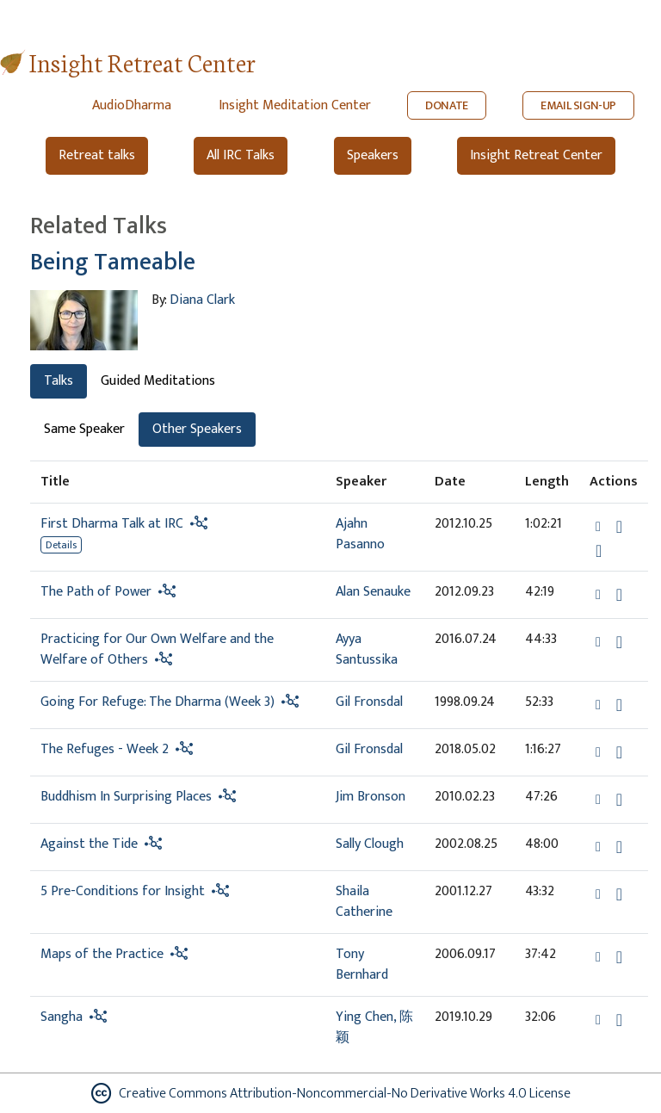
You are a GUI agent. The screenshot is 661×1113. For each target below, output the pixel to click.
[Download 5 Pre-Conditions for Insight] (619, 894)
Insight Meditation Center (295, 105)
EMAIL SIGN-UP (578, 105)
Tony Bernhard (362, 964)
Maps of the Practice (102, 954)
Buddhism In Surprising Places (126, 796)
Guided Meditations (158, 381)
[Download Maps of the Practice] (619, 957)
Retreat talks (97, 155)
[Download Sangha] (619, 1020)
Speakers (372, 155)
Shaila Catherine (364, 902)
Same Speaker (84, 429)
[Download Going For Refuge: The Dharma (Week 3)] (619, 705)
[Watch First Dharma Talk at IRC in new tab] (599, 551)
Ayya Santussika (367, 649)
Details (61, 544)
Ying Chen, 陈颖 (374, 1027)
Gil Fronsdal (369, 702)
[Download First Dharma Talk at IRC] (619, 527)
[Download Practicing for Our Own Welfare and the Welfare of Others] (619, 642)
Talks (58, 381)
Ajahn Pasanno (360, 534)
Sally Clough (370, 844)
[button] (600, 526)
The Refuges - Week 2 (104, 749)
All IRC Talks (241, 155)
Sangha (61, 1017)
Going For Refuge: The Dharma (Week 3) (157, 702)
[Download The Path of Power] (619, 595)
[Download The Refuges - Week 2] (619, 752)
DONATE (446, 105)
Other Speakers (197, 429)
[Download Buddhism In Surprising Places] (619, 800)
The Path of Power (95, 591)
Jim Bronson (370, 796)
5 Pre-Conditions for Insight (122, 891)
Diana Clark (202, 300)
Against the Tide (89, 844)
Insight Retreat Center (142, 61)
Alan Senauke (373, 591)
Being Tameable (112, 262)
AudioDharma (131, 105)
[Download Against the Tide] (619, 847)
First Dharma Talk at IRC (111, 523)
